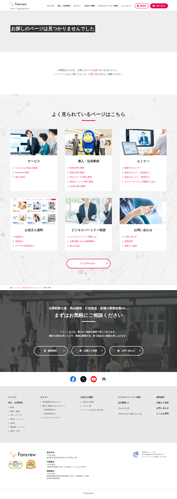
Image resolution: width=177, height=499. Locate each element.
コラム (85, 407)
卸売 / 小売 (15, 432)
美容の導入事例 (77, 172)
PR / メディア (16, 417)
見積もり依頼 (131, 246)
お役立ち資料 (88, 403)
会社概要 (122, 404)
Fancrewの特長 (22, 172)
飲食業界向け (50, 411)
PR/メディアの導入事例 (81, 177)
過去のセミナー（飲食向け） (138, 172)
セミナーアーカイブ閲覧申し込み (140, 181)
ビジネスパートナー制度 (108, 6)
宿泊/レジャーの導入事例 (81, 181)
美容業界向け (50, 415)
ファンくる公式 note (91, 411)
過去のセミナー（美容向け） (138, 177)
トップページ (60, 74)
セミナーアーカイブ (51, 419)
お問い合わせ (160, 6)
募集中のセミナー (133, 168)
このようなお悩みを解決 (26, 168)
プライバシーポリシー (128, 415)
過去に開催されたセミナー (53, 407)
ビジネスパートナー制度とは (83, 236)
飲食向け (19, 236)
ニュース (124, 6)
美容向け (19, 241)
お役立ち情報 (89, 6)
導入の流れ (20, 177)
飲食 (12, 409)
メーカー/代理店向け (24, 246)
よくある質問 (162, 415)
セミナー (77, 6)
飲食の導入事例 (77, 168)
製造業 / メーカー (17, 428)
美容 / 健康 (15, 413)
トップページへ (87, 264)
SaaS (12, 425)
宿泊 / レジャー (16, 421)
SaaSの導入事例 (77, 186)
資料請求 (143, 6)
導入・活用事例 (64, 6)
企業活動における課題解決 (82, 241)
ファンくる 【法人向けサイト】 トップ (26, 288)
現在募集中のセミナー (52, 403)
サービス (50, 6)
